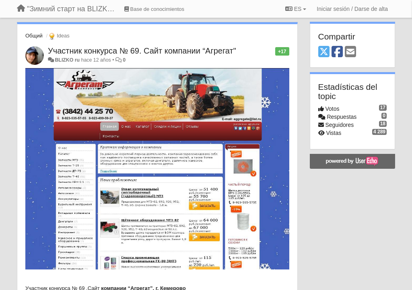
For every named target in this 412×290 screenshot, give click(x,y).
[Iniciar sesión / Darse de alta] (352, 9)
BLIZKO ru (68, 60)
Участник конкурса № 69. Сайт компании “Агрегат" (142, 50)
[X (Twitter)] (324, 52)
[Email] (350, 52)
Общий (34, 36)
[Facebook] (337, 52)
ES (295, 9)
